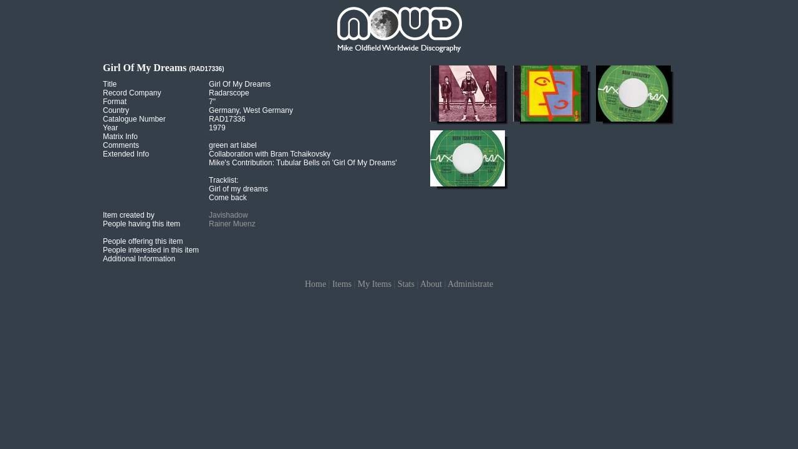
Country (116, 110)
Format (115, 101)
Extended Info (126, 154)
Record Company (132, 93)
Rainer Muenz (232, 224)
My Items (375, 284)
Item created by (129, 215)
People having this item (141, 224)
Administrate (470, 284)
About (431, 284)
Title (110, 84)
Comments (121, 145)
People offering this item (143, 241)
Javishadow (228, 215)
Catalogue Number (134, 119)
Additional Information (139, 258)
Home (315, 284)
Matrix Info (120, 136)
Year (110, 127)
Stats (406, 284)
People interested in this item (151, 250)
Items (342, 284)
